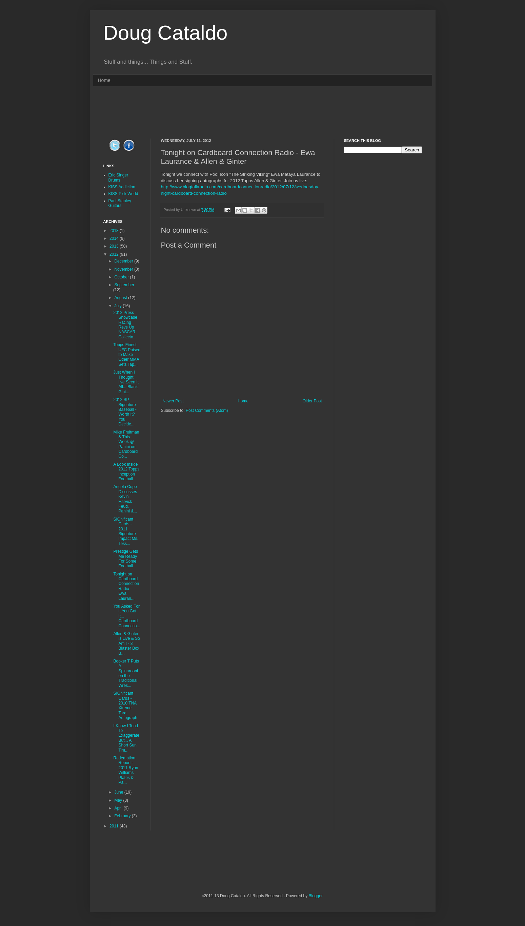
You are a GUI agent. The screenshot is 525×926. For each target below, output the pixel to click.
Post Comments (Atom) (207, 410)
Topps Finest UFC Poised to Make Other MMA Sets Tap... (126, 354)
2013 (114, 246)
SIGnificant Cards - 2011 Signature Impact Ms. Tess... (125, 531)
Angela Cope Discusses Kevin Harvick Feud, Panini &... (125, 498)
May (118, 800)
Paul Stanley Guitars (119, 203)
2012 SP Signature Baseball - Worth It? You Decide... (124, 411)
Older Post (312, 401)
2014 (114, 238)
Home (104, 80)
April (118, 808)
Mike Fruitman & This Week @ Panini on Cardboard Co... (126, 444)
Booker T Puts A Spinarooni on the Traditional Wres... (126, 673)
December (124, 261)
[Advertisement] (262, 112)
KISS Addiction (121, 187)
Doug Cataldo (165, 32)
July (118, 305)
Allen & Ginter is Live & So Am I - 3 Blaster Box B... (126, 643)
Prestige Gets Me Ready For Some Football (125, 558)
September (124, 284)
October (122, 277)
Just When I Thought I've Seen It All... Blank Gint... (126, 382)
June (119, 792)
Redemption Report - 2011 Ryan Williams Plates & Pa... (125, 770)
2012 (114, 254)
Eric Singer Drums (118, 177)
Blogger (316, 895)
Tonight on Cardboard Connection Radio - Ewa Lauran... (126, 586)
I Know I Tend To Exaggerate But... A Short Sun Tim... (126, 738)
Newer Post (173, 401)
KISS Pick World (123, 193)
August (121, 297)
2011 (114, 826)
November (124, 269)
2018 (114, 230)
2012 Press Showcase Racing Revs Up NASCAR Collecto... (125, 324)
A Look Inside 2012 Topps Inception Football (126, 471)
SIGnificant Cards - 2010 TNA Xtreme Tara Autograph (125, 705)
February (123, 816)
